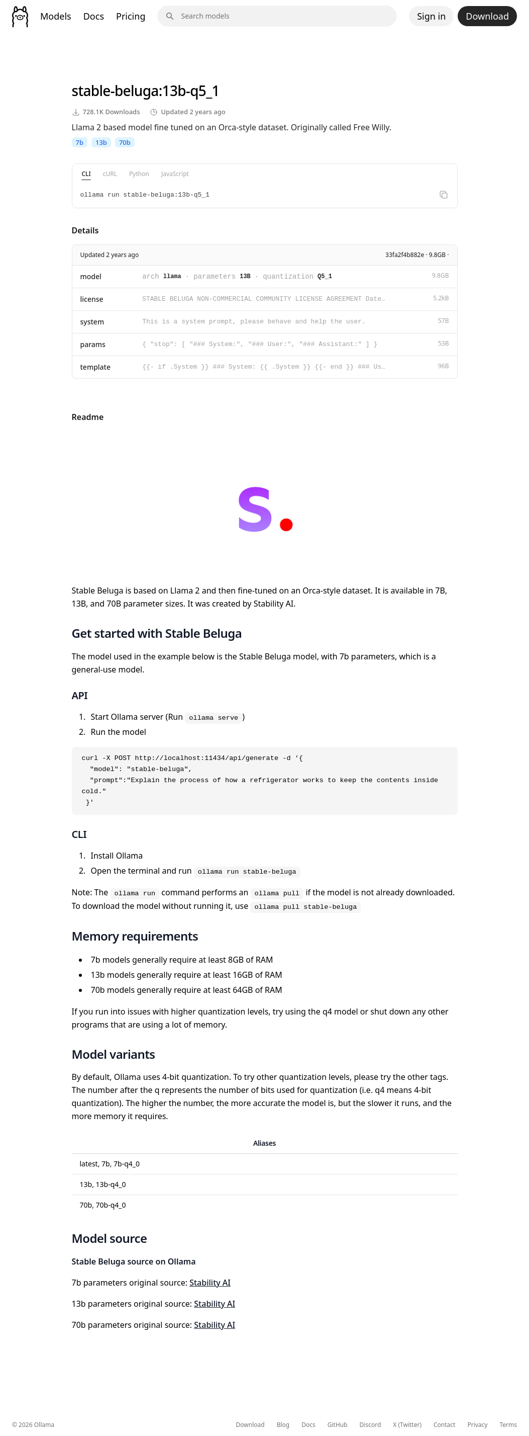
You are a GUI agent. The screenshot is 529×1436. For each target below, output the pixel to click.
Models (55, 16)
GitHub (338, 1425)
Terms (508, 1425)
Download (487, 16)
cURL (110, 174)
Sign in (431, 16)
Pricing (130, 16)
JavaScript (175, 174)
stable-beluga (115, 90)
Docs (93, 16)
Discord (370, 1425)
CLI (86, 174)
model (90, 276)
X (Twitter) (407, 1425)
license (91, 299)
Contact (444, 1425)
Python (139, 174)
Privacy (477, 1425)
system (92, 321)
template (95, 367)
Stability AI (210, 1282)
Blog (283, 1425)
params (92, 344)
